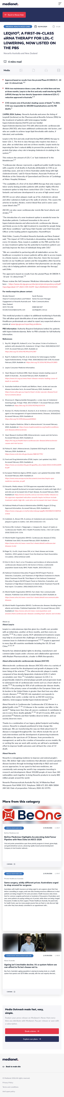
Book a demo (32, 1031)
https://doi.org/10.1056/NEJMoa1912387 (20, 351)
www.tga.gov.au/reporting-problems (26, 324)
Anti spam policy (9, 1091)
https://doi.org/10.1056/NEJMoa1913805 (41, 362)
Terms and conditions (10, 1087)
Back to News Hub (14, 14)
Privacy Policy (8, 1082)
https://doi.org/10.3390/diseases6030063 (20, 419)
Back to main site (12, 1067)
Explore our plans (32, 1039)
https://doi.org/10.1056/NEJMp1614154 (30, 405)
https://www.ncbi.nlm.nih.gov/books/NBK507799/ (24, 454)
